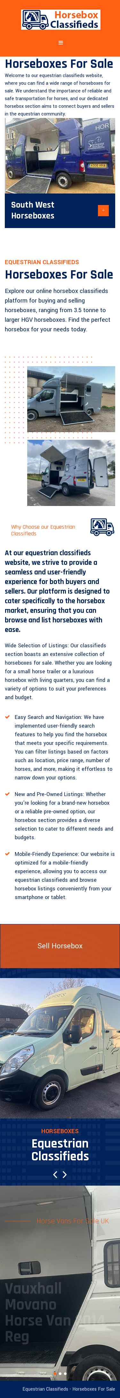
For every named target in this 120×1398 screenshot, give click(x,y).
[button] (55, 1174)
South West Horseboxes (32, 210)
